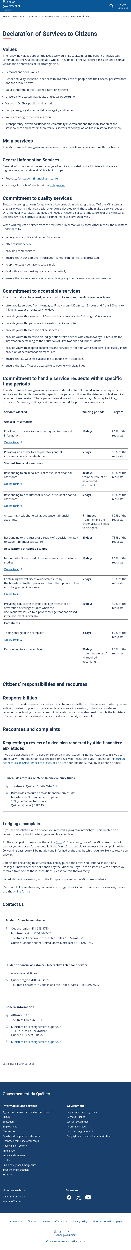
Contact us (123, 8)
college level (57, 185)
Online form (11, 594)
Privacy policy (79, 1221)
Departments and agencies (40, 16)
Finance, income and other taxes (21, 1140)
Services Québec (76, 1116)
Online (13, 442)
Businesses (9, 1131)
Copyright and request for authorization (89, 1136)
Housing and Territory (15, 1145)
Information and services (20, 1106)
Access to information (54, 1221)
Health (6, 1160)
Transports (9, 1174)
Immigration (9, 1150)
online (22, 891)
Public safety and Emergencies (19, 1165)
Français (122, 4)
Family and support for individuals (21, 1136)
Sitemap (32, 1221)
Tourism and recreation (16, 1169)
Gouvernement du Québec (26, 1094)
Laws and (80, 1131)
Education (8, 1121)
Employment (10, 1126)
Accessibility (16, 1221)
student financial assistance (40, 178)
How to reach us (14, 1190)
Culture (7, 1116)
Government (18, 16)
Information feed (76, 1126)
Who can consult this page (107, 1221)
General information (14, 1196)
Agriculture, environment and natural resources (29, 1112)
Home (6, 16)
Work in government (78, 1121)
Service (12, 1201)
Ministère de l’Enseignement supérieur (36, 1042)
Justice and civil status (15, 1155)
